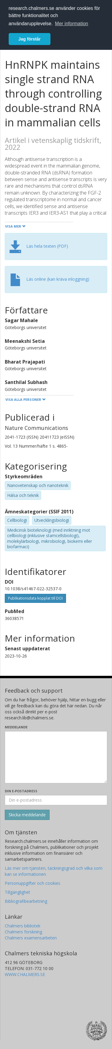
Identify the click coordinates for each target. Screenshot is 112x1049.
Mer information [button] (71, 23)
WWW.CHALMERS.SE (25, 974)
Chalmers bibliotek (22, 926)
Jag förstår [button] (30, 39)
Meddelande (16, 727)
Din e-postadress (21, 791)
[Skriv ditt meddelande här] (56, 757)
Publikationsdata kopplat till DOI (35, 598)
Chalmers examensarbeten (31, 938)
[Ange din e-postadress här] (56, 800)
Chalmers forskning (23, 932)
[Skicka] (27, 815)
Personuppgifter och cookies (32, 883)
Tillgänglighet (17, 892)
